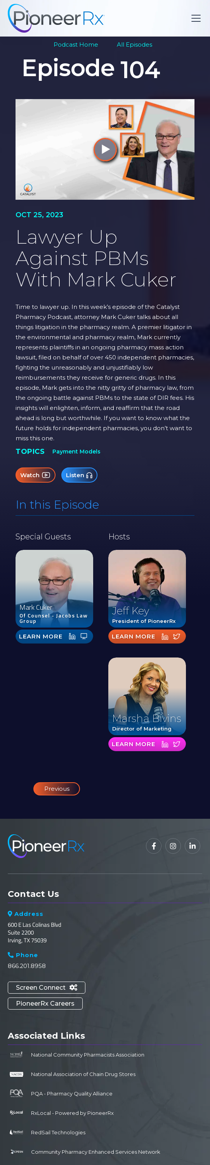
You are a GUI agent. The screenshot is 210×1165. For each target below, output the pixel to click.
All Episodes (134, 44)
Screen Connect (46, 987)
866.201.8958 (27, 966)
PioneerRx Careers (45, 1003)
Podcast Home (76, 44)
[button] (194, 18)
